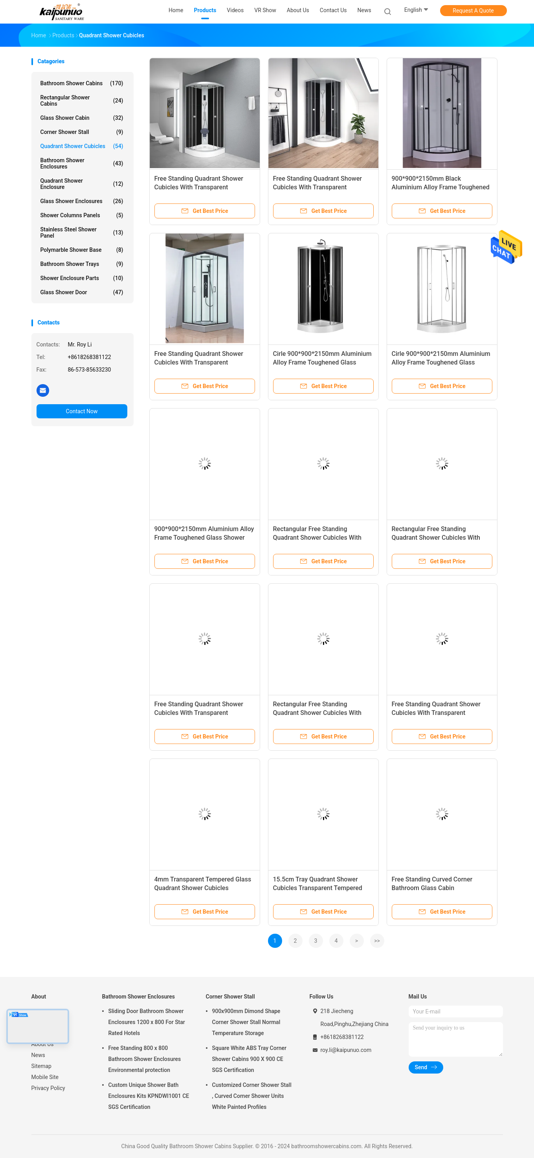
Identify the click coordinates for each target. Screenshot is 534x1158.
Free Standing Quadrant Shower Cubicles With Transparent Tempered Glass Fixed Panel (198, 187)
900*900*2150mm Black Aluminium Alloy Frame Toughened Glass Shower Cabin (441, 187)
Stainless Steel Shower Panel (81, 232)
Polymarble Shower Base (81, 250)
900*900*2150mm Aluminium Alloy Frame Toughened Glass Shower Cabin (204, 537)
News (38, 1055)
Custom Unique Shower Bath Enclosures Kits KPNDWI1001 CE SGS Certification (148, 1096)
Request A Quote (473, 10)
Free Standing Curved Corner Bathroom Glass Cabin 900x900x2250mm (432, 888)
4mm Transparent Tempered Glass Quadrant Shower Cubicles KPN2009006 (202, 888)
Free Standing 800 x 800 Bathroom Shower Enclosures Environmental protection (144, 1059)
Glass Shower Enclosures (81, 201)
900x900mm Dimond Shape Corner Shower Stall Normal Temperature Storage (246, 1022)
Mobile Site (45, 1077)
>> (377, 941)
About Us (42, 1044)
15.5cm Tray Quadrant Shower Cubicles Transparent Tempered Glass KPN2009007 (317, 888)
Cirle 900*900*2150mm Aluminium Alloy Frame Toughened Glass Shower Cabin (322, 362)
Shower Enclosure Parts (81, 278)
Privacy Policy (48, 1088)
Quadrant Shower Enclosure (81, 184)
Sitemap (41, 1066)
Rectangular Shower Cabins (81, 100)
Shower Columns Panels (81, 215)
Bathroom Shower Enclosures (81, 163)
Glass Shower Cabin (81, 118)
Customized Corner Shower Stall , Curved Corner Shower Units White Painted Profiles (252, 1096)
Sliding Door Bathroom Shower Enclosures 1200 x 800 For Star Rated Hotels (146, 1022)
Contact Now (82, 411)
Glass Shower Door (81, 292)
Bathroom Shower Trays (81, 264)
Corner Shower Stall (81, 132)
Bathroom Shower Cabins (81, 83)
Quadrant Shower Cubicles (81, 146)
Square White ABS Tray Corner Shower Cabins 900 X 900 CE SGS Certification (249, 1059)
